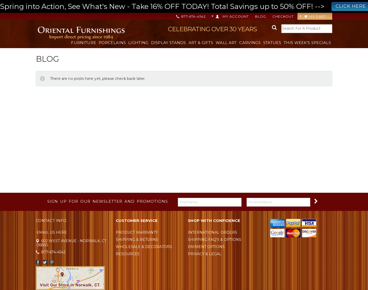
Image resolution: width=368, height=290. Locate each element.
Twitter (45, 262)
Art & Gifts (201, 42)
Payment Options (206, 246)
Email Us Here (52, 232)
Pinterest (52, 262)
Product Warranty (137, 232)
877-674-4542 (191, 16)
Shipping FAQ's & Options (214, 239)
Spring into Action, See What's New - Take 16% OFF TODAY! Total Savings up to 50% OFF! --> (184, 6)
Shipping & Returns (137, 239)
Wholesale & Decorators (144, 246)
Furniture (83, 42)
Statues (272, 42)
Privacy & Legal (205, 254)
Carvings (249, 42)
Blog (260, 16)
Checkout (283, 16)
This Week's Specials (307, 42)
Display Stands (168, 42)
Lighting (138, 42)
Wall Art (226, 42)
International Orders (212, 232)
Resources (128, 254)
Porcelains (112, 42)
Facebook (38, 262)
